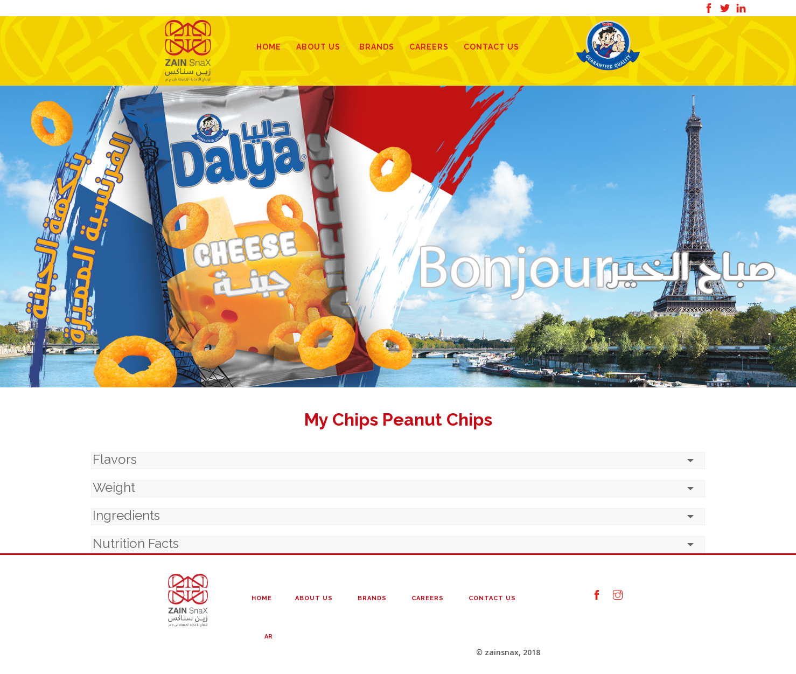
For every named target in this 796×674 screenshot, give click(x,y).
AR (268, 636)
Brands (376, 47)
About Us (318, 47)
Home (268, 47)
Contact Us (491, 47)
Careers (429, 47)
